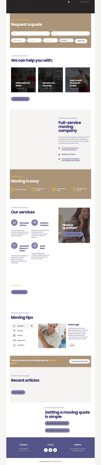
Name (30, 32)
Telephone (18, 39)
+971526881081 (23, 449)
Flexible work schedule (68, 154)
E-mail (70, 32)
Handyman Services (44, 224)
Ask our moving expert (73, 234)
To (50, 39)
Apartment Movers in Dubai (24, 248)
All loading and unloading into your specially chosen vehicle (71, 160)
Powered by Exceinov (44, 461)
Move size (66, 39)
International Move (24, 224)
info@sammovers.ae (23, 451)
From (34, 39)
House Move (42, 247)
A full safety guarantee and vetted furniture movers (70, 149)
